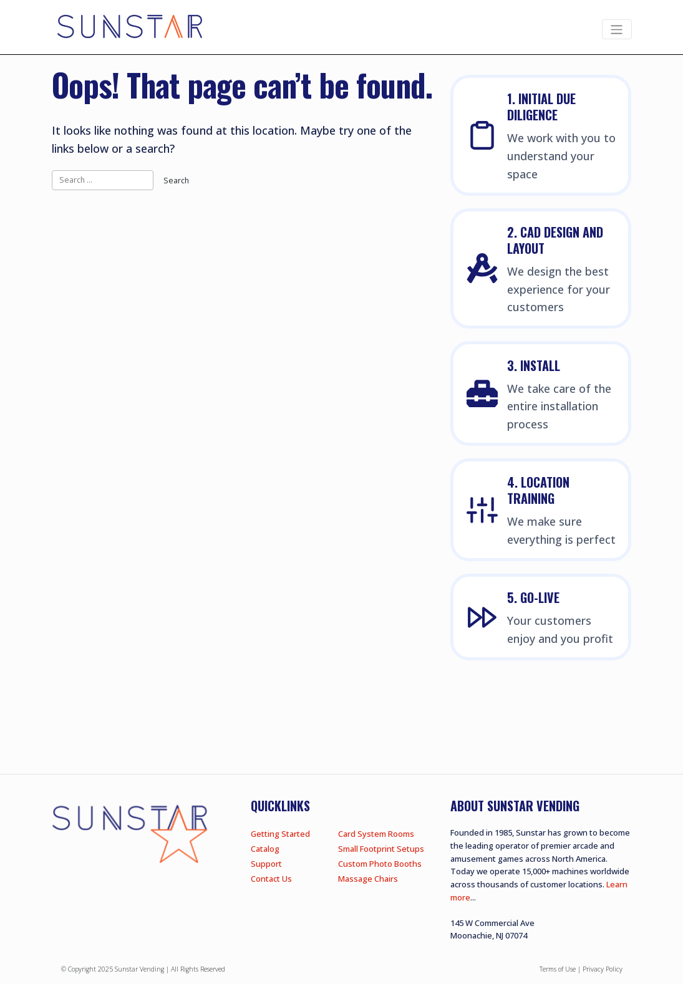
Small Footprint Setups (381, 848)
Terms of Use (558, 969)
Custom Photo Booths (380, 863)
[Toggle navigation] (617, 29)
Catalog (265, 848)
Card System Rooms (376, 833)
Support (266, 863)
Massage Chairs (368, 878)
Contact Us (271, 878)
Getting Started (280, 833)
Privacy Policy (602, 969)
